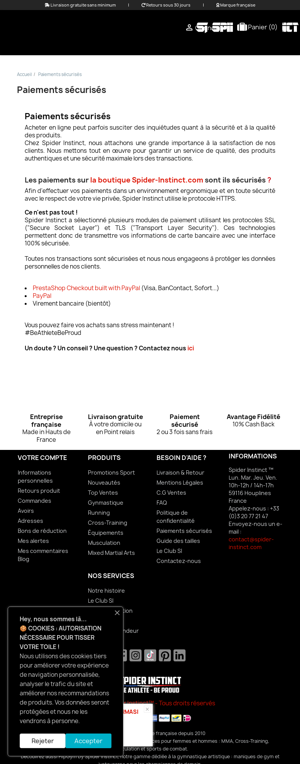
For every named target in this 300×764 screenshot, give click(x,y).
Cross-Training (107, 522)
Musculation (104, 542)
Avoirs (26, 510)
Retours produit (39, 490)
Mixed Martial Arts (170, 45)
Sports (278, 45)
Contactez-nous (179, 561)
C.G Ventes (171, 492)
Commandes (34, 500)
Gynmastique (105, 502)
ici (190, 348)
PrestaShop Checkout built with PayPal (86, 288)
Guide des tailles (178, 540)
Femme (81, 45)
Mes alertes (33, 540)
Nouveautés (104, 482)
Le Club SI (169, 550)
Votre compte (42, 457)
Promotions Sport (111, 472)
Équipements (233, 45)
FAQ (162, 502)
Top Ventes (103, 492)
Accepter (88, 741)
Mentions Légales (180, 482)
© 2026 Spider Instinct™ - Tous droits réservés (150, 703)
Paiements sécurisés (184, 530)
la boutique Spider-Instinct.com (146, 180)
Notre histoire (106, 590)
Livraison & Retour (180, 472)
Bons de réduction (42, 530)
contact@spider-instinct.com (251, 543)
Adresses (30, 520)
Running (99, 512)
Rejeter (43, 741)
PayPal (42, 296)
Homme (116, 45)
